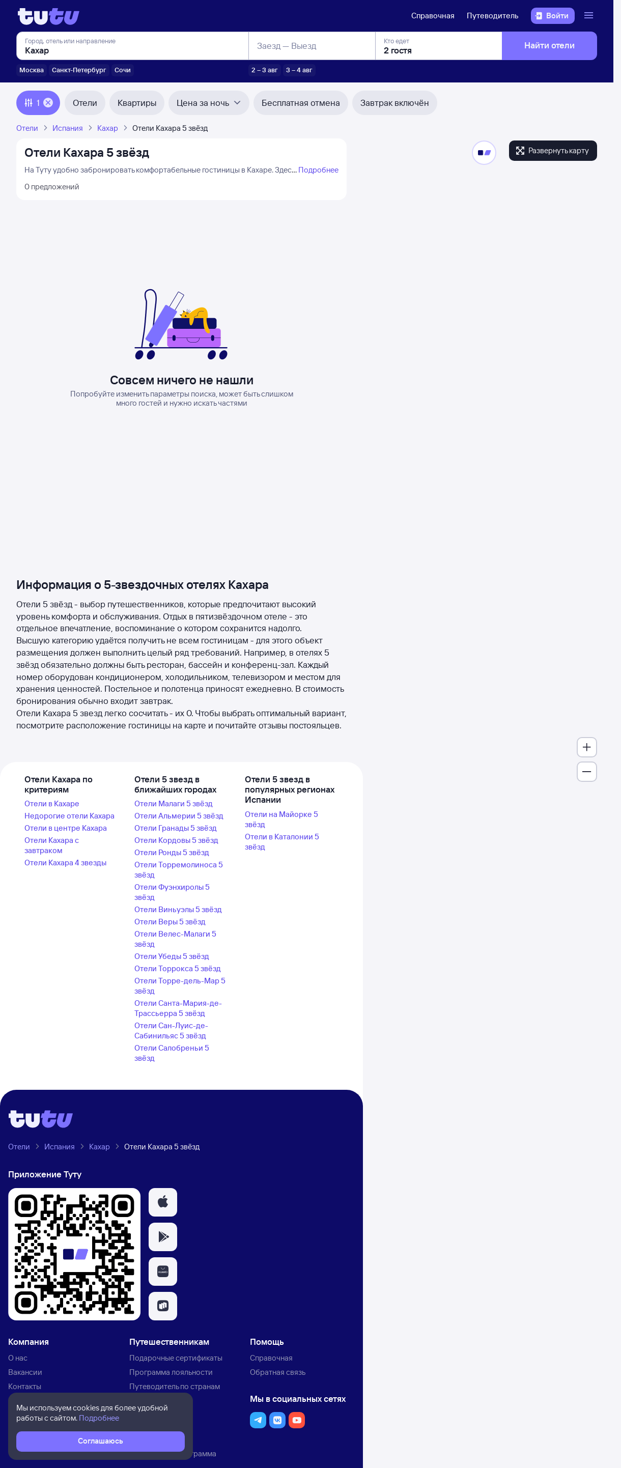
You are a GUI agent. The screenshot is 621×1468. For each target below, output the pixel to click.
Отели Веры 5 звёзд (170, 921)
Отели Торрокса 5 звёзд (177, 968)
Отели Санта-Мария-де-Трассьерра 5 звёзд (178, 1008)
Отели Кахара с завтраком (51, 845)
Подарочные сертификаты (175, 1358)
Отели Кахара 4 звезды (65, 862)
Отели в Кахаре (51, 803)
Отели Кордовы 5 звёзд (176, 840)
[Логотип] (48, 15)
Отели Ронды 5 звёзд (171, 852)
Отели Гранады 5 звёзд (175, 828)
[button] (163, 1202)
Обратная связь (277, 1372)
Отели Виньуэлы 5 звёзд (178, 909)
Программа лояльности (171, 1372)
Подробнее (318, 170)
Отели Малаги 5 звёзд (173, 803)
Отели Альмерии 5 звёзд (178, 816)
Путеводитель (493, 15)
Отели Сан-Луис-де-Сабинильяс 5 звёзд (171, 1030)
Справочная (433, 15)
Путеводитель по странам (174, 1386)
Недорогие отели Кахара (69, 816)
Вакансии (25, 1372)
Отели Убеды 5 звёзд (171, 956)
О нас (17, 1358)
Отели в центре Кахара (65, 828)
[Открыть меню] (590, 16)
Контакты (24, 1386)
